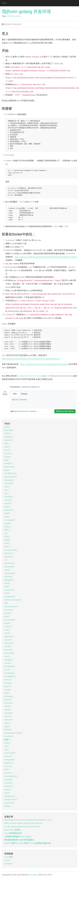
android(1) (8, 703)
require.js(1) (9, 590)
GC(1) (6, 769)
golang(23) (8, 636)
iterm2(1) (8, 679)
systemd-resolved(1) (12, 600)
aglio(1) (7, 723)
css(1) (6, 493)
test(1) (6, 616)
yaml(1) (7, 633)
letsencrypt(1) (10, 753)
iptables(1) (8, 436)
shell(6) (7, 806)
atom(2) (7, 663)
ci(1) (6, 533)
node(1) (7, 433)
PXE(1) (6, 530)
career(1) (8, 716)
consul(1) (8, 756)
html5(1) (7, 613)
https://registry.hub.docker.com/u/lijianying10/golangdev (43, 364)
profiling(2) (8, 696)
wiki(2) (6, 426)
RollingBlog (33, 874)
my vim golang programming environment (22, 826)
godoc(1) (8, 789)
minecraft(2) (9, 653)
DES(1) (7, 546)
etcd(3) (7, 593)
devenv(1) (8, 440)
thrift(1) (7, 743)
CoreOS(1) (8, 783)
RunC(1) (7, 686)
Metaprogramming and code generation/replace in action (28, 820)
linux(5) (7, 623)
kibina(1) (7, 699)
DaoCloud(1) (9, 466)
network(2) (8, 483)
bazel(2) (7, 689)
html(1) (7, 450)
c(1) (5, 560)
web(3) (7, 513)
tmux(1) (7, 456)
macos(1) (8, 626)
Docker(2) (8, 649)
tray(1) (7, 586)
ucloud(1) (8, 639)
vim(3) (6, 656)
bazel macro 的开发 (12, 829)
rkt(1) (6, 746)
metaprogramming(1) (13, 733)
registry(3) (8, 779)
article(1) (7, 646)
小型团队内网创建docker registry (18, 836)
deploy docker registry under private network (23, 823)
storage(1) (8, 659)
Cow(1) (7, 629)
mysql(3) (7, 503)
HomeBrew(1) (10, 676)
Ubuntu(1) (8, 553)
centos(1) (8, 500)
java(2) (7, 470)
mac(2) (7, 583)
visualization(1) (10, 473)
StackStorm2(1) (10, 799)
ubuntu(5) (8, 713)
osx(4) (6, 793)
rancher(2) (8, 609)
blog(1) (7, 726)
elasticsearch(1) (10, 476)
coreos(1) (8, 766)
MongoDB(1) (9, 666)
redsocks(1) (9, 643)
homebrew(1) (9, 619)
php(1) (7, 516)
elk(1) (6, 443)
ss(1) (6, 490)
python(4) (8, 576)
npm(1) (7, 570)
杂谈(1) (7, 739)
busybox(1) (8, 763)
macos (18, 16)
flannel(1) (8, 683)
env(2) (6, 543)
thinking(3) (8, 430)
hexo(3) (7, 706)
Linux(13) (8, 773)
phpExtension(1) (11, 606)
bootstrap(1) (9, 673)
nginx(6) (7, 709)
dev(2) (6, 693)
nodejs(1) (8, 463)
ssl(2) (6, 749)
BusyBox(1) (9, 736)
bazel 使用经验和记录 (13, 833)
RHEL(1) (7, 526)
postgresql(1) (9, 596)
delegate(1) (9, 580)
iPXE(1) (7, 536)
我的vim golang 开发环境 (26, 11)
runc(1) (7, 669)
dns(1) (6, 486)
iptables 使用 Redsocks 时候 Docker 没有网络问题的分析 (27, 843)
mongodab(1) (10, 520)
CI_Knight (8, 863)
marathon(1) (9, 563)
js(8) (6, 603)
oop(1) (7, 446)
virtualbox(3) (9, 573)
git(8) (6, 460)
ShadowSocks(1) (11, 776)
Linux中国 (8, 857)
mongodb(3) (9, 759)
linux (12, 16)
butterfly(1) (8, 510)
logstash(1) (8, 556)
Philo (4, 3)
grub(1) (7, 506)
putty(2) (7, 523)
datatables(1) (9, 796)
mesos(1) (8, 453)
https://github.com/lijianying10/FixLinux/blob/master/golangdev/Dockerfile (46, 257)
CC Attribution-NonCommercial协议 (31, 376)
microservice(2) (10, 550)
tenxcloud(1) (9, 803)
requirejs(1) (9, 480)
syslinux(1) (8, 719)
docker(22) (8, 496)
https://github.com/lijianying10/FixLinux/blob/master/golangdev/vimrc (31, 358)
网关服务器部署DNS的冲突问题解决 (19, 839)
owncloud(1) (9, 566)
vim (8, 16)
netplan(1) (8, 786)
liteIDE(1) (8, 729)
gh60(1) (7, 540)
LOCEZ (7, 860)
